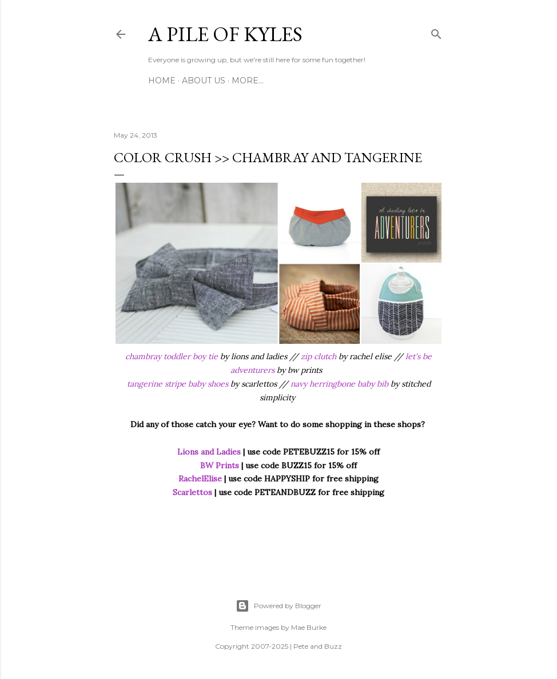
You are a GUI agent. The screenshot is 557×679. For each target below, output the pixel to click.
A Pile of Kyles (225, 34)
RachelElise (200, 478)
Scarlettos (192, 492)
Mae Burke (309, 627)
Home (162, 80)
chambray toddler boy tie (171, 356)
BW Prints (219, 465)
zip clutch (318, 356)
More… (248, 80)
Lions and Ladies (209, 452)
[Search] (436, 32)
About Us (203, 80)
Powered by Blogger (278, 606)
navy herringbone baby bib (339, 384)
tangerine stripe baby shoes (177, 384)
